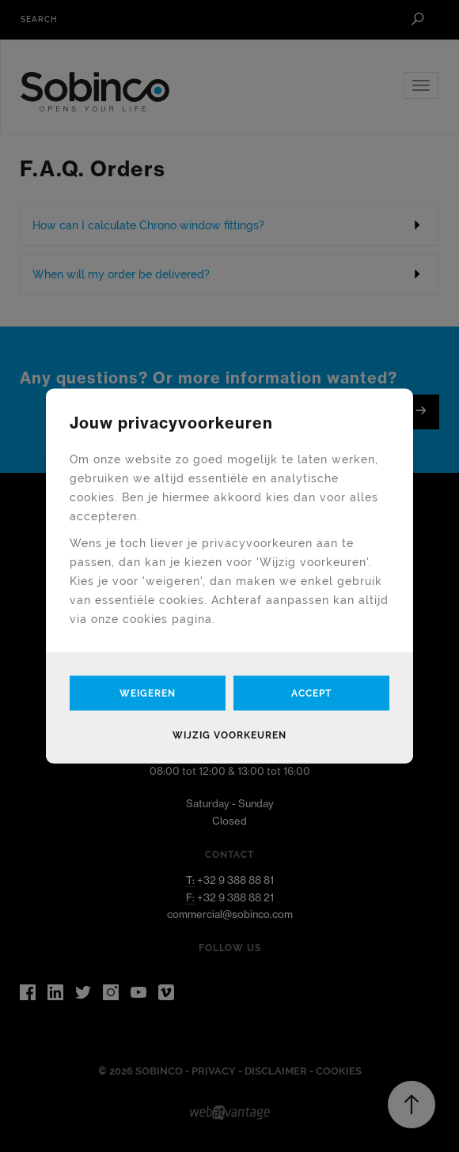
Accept (311, 693)
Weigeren (147, 693)
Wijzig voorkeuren (229, 735)
